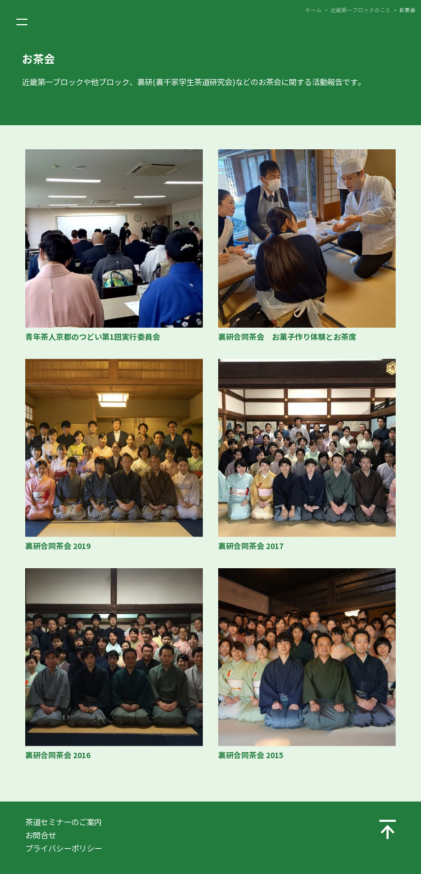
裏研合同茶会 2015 (250, 755)
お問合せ (40, 836)
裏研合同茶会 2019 (57, 546)
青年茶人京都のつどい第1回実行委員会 (92, 337)
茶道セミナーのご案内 (63, 822)
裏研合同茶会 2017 (250, 546)
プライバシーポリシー (63, 849)
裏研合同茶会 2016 (57, 755)
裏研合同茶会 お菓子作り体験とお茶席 (287, 337)
